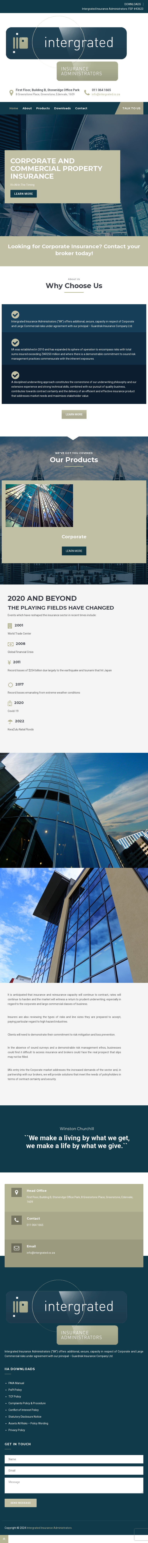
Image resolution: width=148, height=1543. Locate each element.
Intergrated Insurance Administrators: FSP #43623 (112, 8)
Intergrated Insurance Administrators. (49, 1527)
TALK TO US (131, 108)
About (27, 108)
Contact (81, 108)
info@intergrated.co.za (106, 94)
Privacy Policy (16, 1430)
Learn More (23, 193)
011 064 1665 (35, 1225)
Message (74, 1485)
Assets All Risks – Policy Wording (28, 1423)
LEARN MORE (74, 414)
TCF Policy (14, 1396)
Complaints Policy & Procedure (27, 1403)
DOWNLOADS (132, 4)
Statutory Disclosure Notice (24, 1416)
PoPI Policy (15, 1389)
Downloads (62, 108)
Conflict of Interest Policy (23, 1409)
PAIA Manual (16, 1383)
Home (13, 108)
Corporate (74, 536)
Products (43, 108)
